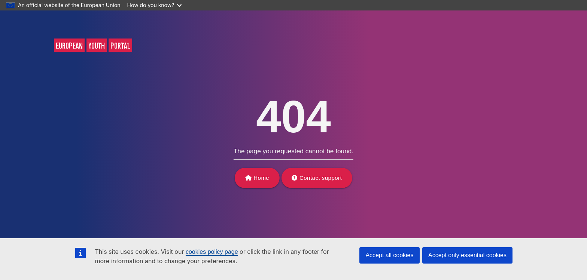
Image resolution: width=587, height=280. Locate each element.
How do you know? (154, 5)
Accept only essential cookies (467, 255)
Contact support (320, 178)
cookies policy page (212, 252)
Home (261, 178)
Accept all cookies (389, 255)
